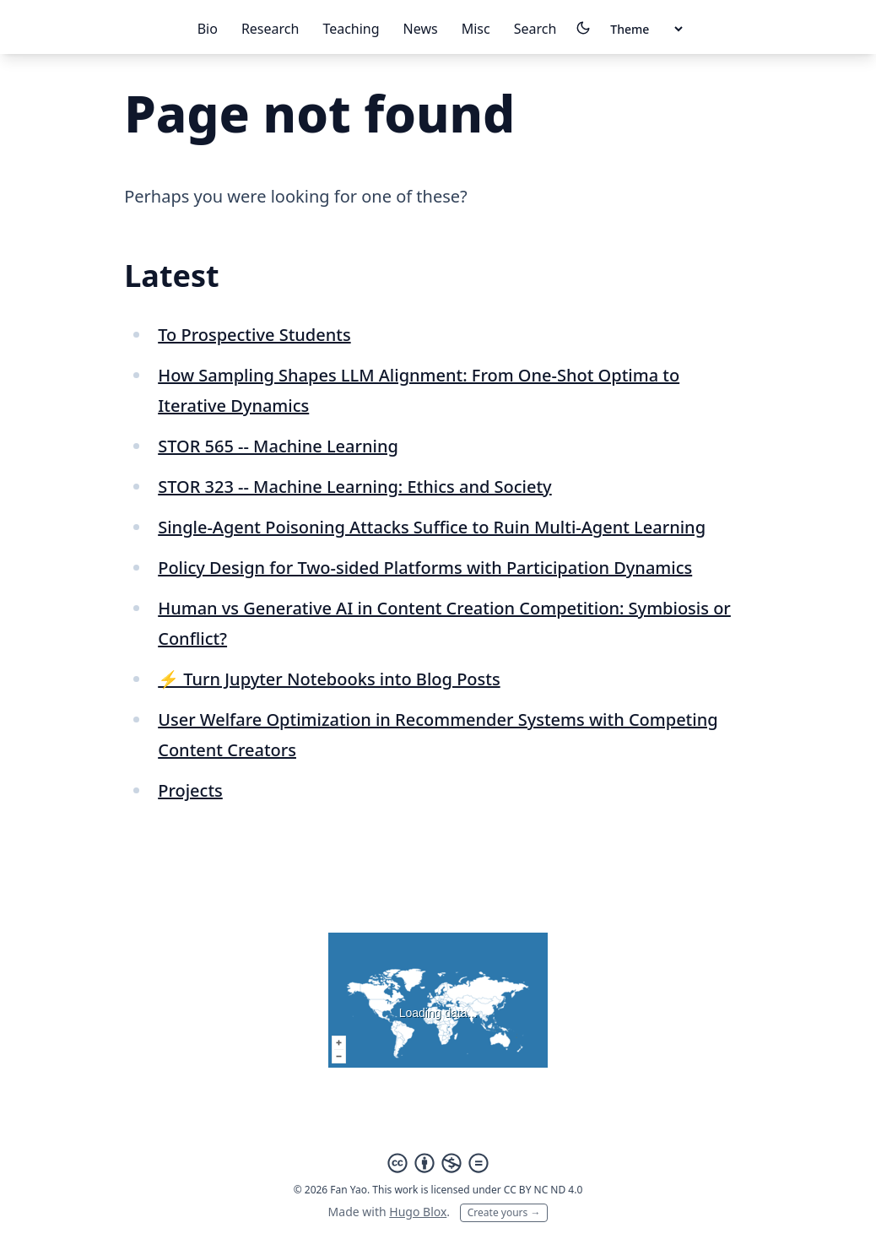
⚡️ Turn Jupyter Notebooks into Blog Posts (329, 679)
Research (270, 28)
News (420, 28)
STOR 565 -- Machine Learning (278, 446)
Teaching (350, 28)
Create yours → (504, 1212)
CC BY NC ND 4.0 (543, 1189)
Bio (207, 28)
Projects (190, 790)
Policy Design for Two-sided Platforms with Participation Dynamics (425, 567)
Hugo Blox (417, 1212)
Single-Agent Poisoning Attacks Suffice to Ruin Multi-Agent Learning (432, 527)
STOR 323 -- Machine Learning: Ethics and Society (354, 486)
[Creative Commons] (438, 1163)
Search (535, 28)
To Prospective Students (254, 334)
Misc (476, 28)
